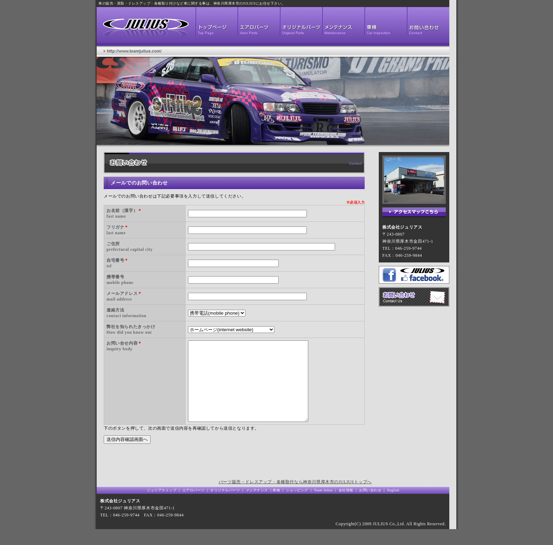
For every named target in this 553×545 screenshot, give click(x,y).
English (393, 506)
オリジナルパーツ (225, 506)
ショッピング (296, 506)
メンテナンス (257, 506)
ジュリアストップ (161, 506)
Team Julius (323, 506)
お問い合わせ (370, 506)
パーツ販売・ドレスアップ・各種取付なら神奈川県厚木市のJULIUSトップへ (295, 497)
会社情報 (346, 506)
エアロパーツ (193, 506)
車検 (276, 506)
